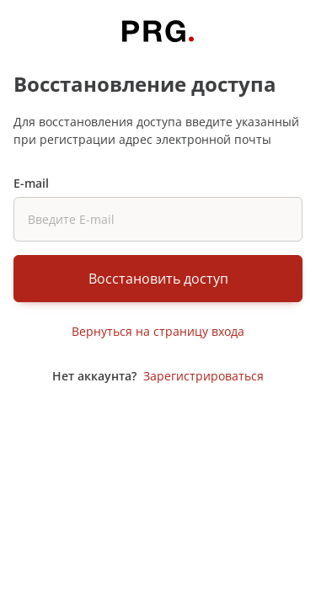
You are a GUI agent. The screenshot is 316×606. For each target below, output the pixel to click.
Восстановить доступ (158, 278)
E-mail (31, 183)
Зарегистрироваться (203, 376)
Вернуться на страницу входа (158, 331)
